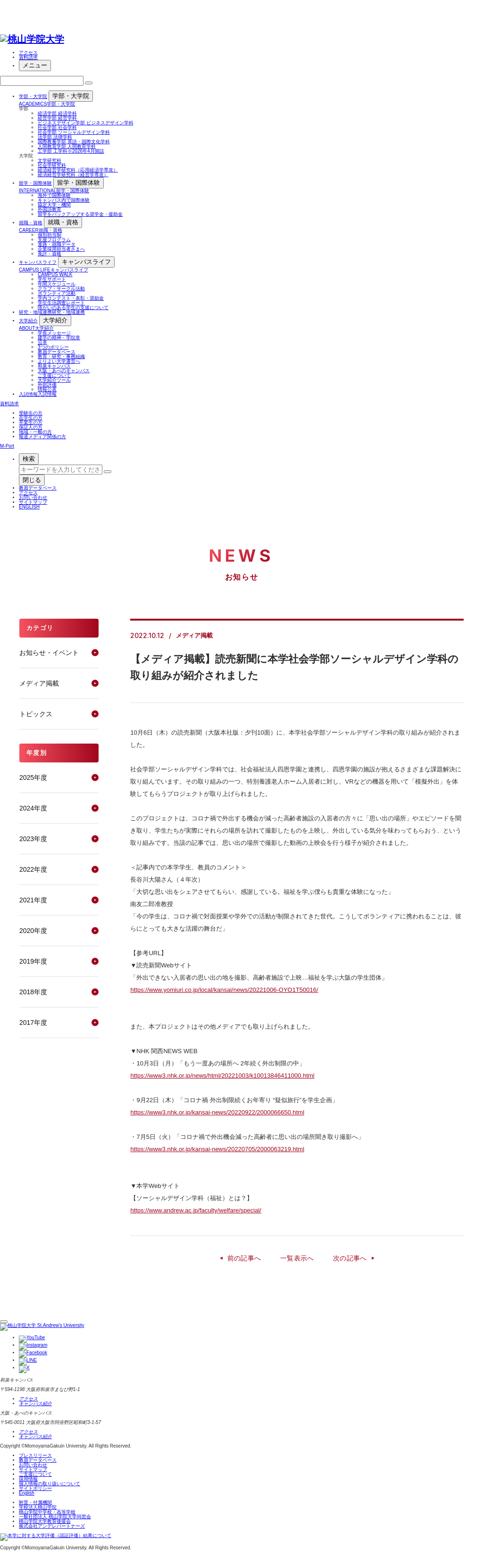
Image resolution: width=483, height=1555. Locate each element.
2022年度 (33, 869)
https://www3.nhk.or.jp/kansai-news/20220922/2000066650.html (217, 1112)
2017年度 (33, 1022)
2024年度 (33, 808)
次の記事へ (350, 1258)
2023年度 (33, 839)
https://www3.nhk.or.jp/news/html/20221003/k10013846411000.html (222, 1075)
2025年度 (33, 777)
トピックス (35, 714)
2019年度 (33, 961)
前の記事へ (244, 1258)
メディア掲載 (39, 683)
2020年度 (33, 930)
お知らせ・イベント (49, 652)
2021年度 (33, 900)
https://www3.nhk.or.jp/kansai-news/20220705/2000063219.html (217, 1149)
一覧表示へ (297, 1258)
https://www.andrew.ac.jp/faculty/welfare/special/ (195, 1210)
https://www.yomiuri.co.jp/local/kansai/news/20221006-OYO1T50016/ (224, 989)
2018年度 (33, 992)
